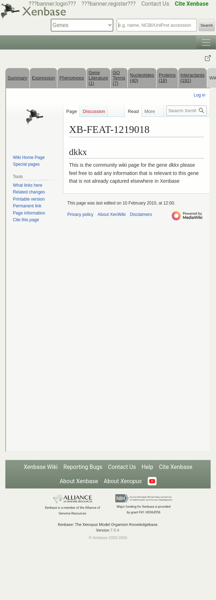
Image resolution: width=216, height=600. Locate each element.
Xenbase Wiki (41, 467)
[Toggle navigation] (206, 42)
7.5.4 (114, 530)
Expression (43, 78)
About (123, 481)
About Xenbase (78, 481)
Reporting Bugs (82, 467)
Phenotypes (71, 78)
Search (207, 25)
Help (147, 467)
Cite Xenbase (176, 467)
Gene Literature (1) (98, 78)
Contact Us (155, 3)
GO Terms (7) (119, 78)
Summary (17, 78)
